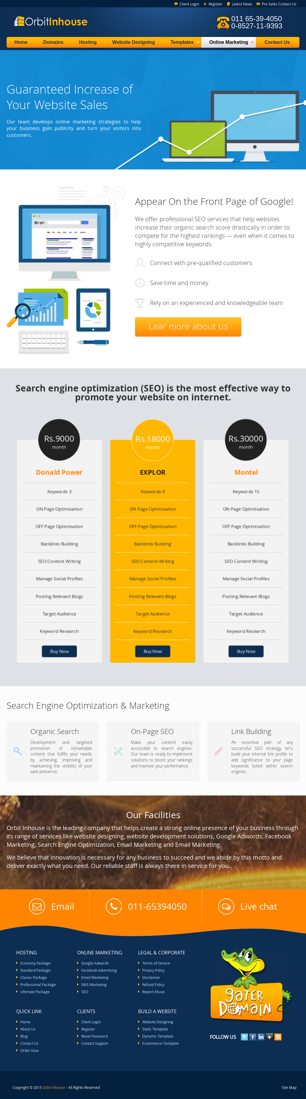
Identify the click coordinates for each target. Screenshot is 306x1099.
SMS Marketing (94, 984)
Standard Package (35, 970)
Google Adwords (95, 963)
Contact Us (277, 42)
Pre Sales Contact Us (279, 3)
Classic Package (33, 977)
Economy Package (35, 963)
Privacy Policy (153, 970)
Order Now (29, 1050)
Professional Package (38, 984)
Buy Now (67, 642)
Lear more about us (188, 326)
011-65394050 (146, 906)
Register (215, 3)
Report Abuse (153, 991)
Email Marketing (94, 977)
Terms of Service (156, 963)
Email (51, 906)
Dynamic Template (157, 1036)
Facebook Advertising (99, 970)
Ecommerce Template (160, 1043)
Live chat (247, 906)
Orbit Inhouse (54, 1087)
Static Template (155, 1029)
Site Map (289, 1087)
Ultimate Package (35, 991)
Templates (181, 44)
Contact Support (94, 1043)
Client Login (189, 3)
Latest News (242, 3)
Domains (53, 42)
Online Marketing (227, 44)
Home (20, 42)
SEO (84, 991)
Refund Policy (153, 984)
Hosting (88, 42)
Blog (24, 1036)
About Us (28, 1029)
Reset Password (94, 1036)
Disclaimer (151, 977)
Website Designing (133, 42)
